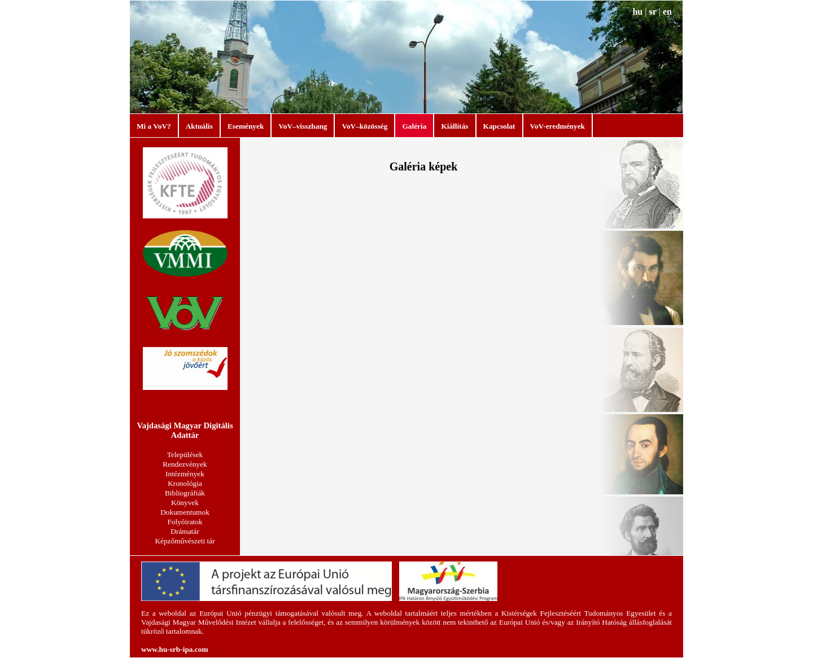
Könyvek (185, 502)
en (667, 11)
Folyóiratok (184, 521)
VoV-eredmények (557, 126)
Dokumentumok (184, 512)
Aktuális (199, 126)
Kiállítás (454, 126)
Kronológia (185, 483)
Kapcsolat (499, 126)
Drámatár (185, 531)
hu (637, 11)
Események (246, 126)
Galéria (414, 126)
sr (652, 11)
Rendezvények (185, 464)
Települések (185, 454)
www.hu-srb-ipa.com (174, 649)
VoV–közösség (364, 126)
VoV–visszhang (302, 126)
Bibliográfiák (185, 493)
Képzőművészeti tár (185, 541)
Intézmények (184, 474)
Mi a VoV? (154, 126)
